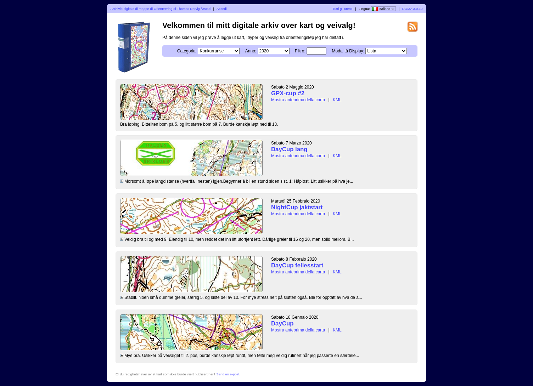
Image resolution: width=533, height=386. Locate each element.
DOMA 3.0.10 (412, 9)
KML (337, 99)
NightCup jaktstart (296, 207)
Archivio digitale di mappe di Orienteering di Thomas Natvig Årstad (161, 9)
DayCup (282, 323)
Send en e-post (227, 374)
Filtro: (300, 51)
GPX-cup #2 (287, 93)
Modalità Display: (348, 51)
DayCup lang (289, 149)
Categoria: (187, 51)
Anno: (250, 51)
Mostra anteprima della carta (298, 99)
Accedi (222, 9)
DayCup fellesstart (297, 265)
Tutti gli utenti (342, 9)
